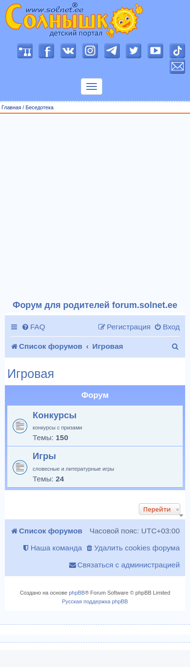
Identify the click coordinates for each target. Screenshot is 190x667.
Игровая (30, 373)
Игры (44, 456)
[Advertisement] (91, 207)
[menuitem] (33, 327)
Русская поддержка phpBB (95, 601)
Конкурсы (54, 415)
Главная (11, 107)
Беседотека (39, 107)
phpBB (77, 593)
